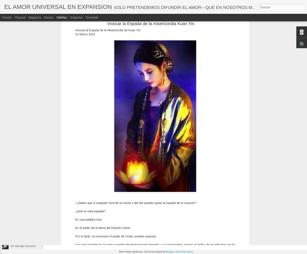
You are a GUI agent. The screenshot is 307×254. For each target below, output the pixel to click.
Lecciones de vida (134, 224)
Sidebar (62, 17)
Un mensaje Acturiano (22, 246)
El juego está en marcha (24, 217)
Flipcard (20, 17)
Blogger (170, 251)
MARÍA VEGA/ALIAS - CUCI (145, 218)
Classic (7, 17)
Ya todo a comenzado (22, 236)
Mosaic (49, 17)
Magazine (34, 17)
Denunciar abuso (184, 251)
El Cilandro (16, 226)
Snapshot (76, 17)
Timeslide (91, 17)
